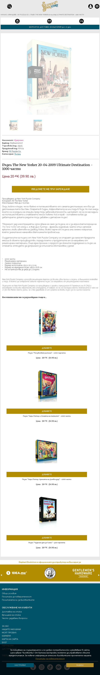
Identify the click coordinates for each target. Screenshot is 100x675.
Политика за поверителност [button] (50, 658)
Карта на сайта (10, 639)
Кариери (6, 636)
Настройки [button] (20, 665)
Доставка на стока (12, 612)
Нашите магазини (11, 629)
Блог (4, 642)
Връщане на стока (11, 615)
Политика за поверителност (17, 597)
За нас (5, 626)
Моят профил (9, 632)
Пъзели (17, 154)
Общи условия (9, 593)
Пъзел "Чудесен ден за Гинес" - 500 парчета (46, 543)
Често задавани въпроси (14, 618)
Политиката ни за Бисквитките (18, 600)
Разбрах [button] (80, 665)
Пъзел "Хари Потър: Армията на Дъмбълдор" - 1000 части (46, 479)
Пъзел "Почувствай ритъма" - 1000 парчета (47, 353)
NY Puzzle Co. (15, 151)
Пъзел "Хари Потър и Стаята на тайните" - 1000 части (47, 416)
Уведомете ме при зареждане (50, 189)
